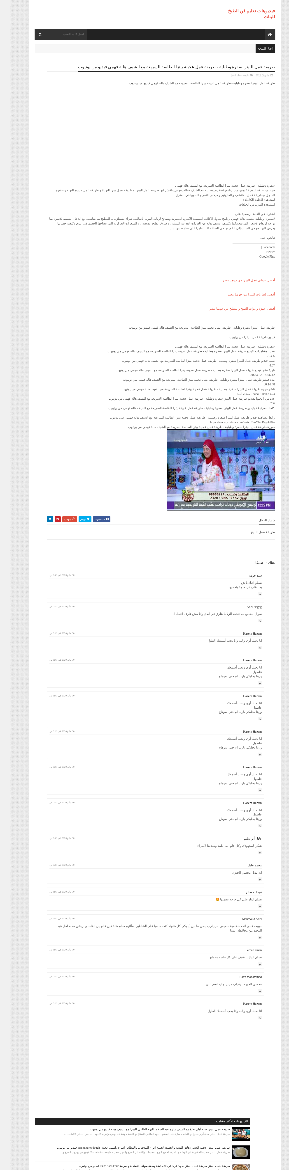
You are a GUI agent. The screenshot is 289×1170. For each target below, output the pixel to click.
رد (249, 627)
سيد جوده (245, 609)
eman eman (244, 983)
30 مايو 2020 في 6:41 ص (119, 608)
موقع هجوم (200, 1163)
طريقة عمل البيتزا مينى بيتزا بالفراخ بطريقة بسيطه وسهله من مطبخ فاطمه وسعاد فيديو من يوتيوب (52, 297)
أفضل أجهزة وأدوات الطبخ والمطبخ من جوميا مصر (232, 323)
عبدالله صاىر (243, 925)
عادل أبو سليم (242, 872)
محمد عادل (244, 899)
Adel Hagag (243, 640)
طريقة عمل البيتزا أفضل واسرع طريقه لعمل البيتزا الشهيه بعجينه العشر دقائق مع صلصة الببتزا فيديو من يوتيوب (50, 215)
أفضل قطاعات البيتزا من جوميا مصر (241, 309)
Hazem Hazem (242, 667)
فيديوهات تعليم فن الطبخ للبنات (231, 1163)
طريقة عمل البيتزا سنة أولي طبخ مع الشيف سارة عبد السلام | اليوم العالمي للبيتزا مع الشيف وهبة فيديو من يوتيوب (52, 91)
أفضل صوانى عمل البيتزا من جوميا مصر (238, 295)
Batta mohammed (240, 1010)
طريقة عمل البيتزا (230, 80)
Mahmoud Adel (242, 952)
